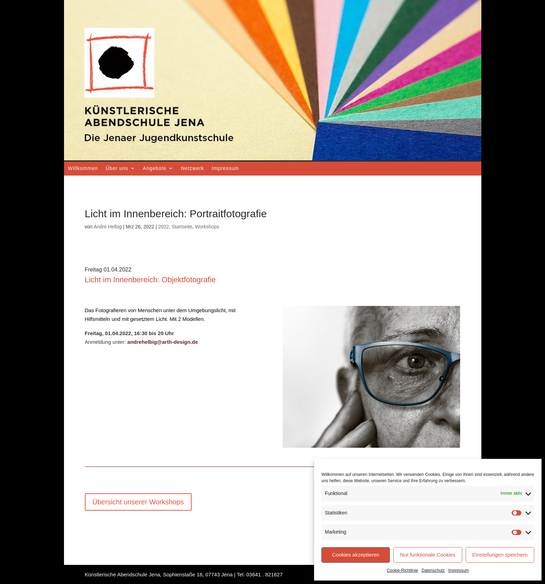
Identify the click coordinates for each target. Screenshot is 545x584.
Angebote (155, 168)
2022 (163, 226)
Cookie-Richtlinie (402, 570)
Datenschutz (433, 570)
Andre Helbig (108, 226)
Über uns (117, 168)
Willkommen (83, 168)
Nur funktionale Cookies (427, 555)
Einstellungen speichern (500, 555)
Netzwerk (192, 168)
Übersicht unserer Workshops (138, 502)
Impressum (458, 570)
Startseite (182, 226)
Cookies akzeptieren (355, 555)
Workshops (207, 226)
